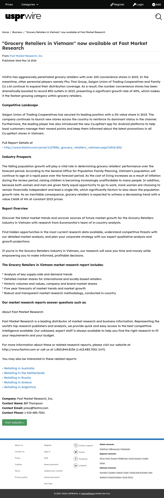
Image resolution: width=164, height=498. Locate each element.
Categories (29, 4)
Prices (9, 4)
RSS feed (48, 483)
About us (19, 445)
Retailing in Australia (19, 368)
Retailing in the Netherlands (24, 373)
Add (156, 4)
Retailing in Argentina (20, 387)
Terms (17, 471)
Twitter (79, 452)
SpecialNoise (88, 493)
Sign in (47, 451)
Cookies (18, 464)
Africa (102, 458)
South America (135, 458)
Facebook (80, 459)
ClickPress (104, 449)
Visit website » (14, 422)
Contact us (19, 451)
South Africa (128, 477)
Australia (103, 473)
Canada (111, 473)
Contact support (83, 445)
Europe (114, 458)
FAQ (46, 458)
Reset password (51, 464)
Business (17, 32)
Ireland (119, 473)
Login (138, 4)
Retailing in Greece (18, 382)
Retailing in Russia (17, 377)
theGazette (125, 449)
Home (5, 32)
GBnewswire (114, 449)
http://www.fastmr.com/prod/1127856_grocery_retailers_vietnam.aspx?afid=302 (63, 147)
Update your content (53, 471)
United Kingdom (114, 477)
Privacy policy (21, 477)
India (126, 473)
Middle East (123, 458)
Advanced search (52, 477)
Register (117, 4)
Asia (108, 458)
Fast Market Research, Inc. (26, 56)
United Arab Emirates (138, 473)
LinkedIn (80, 465)
